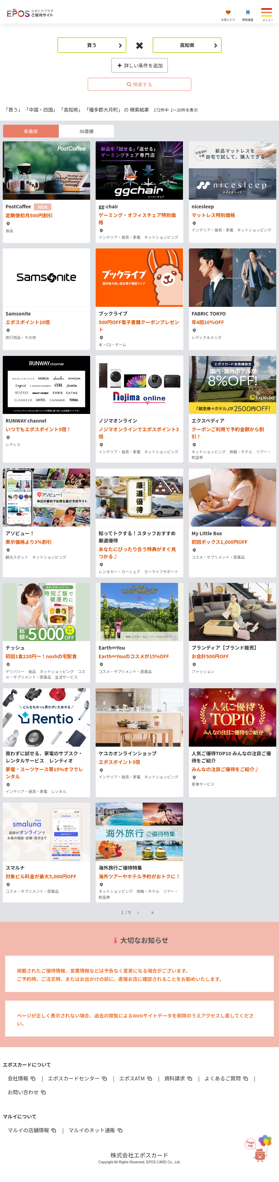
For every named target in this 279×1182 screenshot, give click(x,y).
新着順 (31, 131)
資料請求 (178, 1078)
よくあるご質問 (226, 1078)
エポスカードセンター (78, 1078)
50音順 (86, 131)
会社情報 (22, 1078)
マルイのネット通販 (96, 1130)
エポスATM (136, 1078)
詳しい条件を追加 (139, 65)
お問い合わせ (27, 1092)
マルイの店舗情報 (32, 1130)
